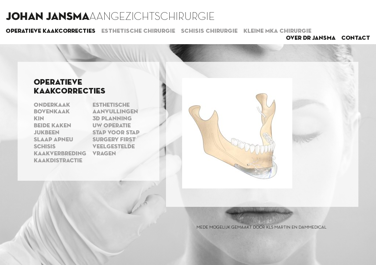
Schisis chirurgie (209, 31)
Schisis (44, 147)
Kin (39, 119)
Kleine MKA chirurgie (277, 31)
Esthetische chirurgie (138, 31)
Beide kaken (52, 126)
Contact (355, 38)
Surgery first (114, 140)
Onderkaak (52, 105)
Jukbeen (46, 133)
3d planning (112, 119)
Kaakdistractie (58, 161)
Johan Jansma (47, 16)
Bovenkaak (52, 112)
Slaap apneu (53, 140)
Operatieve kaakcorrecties (50, 31)
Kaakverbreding (60, 154)
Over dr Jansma (311, 38)
